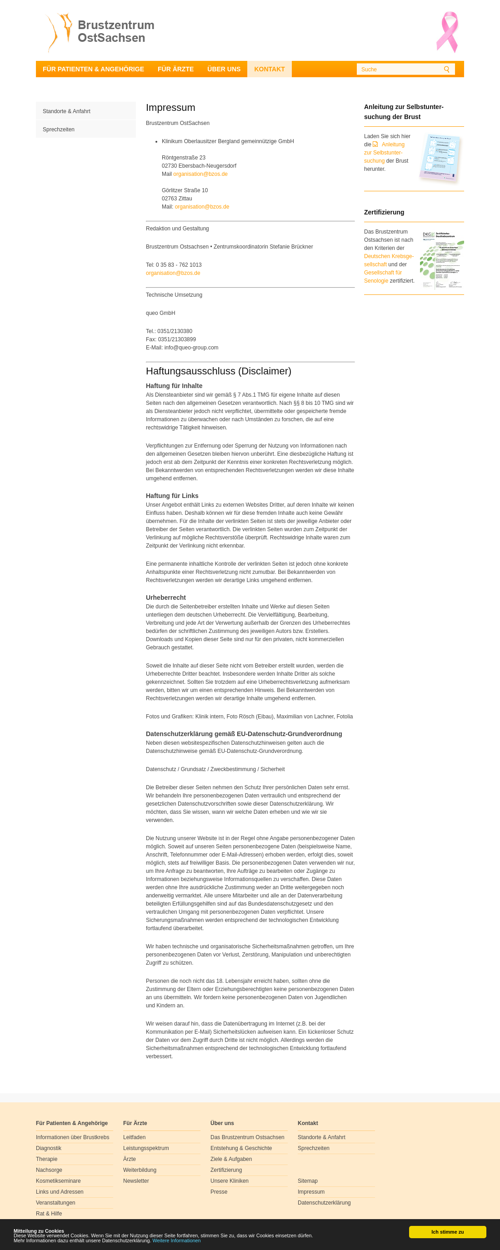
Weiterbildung (139, 1170)
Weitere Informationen (177, 1241)
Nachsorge (49, 1170)
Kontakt (269, 69)
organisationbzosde (200, 174)
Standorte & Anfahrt (66, 111)
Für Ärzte (176, 69)
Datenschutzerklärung (324, 1203)
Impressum (311, 1192)
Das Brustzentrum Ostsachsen (247, 1137)
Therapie (46, 1159)
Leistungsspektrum (146, 1148)
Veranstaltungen (55, 1203)
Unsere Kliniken (229, 1181)
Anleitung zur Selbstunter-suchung (384, 152)
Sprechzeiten (59, 129)
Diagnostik (48, 1148)
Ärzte (129, 1159)
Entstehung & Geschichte (241, 1148)
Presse (218, 1192)
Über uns (223, 69)
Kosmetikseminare (58, 1181)
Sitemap (308, 1181)
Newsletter (136, 1181)
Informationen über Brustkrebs (72, 1137)
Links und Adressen (60, 1192)
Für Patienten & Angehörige (93, 69)
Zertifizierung (226, 1170)
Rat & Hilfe (49, 1213)
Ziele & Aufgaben (231, 1159)
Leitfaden (134, 1137)
